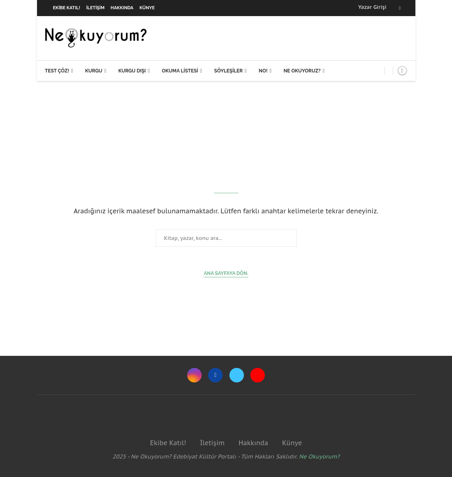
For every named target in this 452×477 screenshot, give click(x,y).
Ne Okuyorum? (319, 456)
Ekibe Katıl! (66, 7)
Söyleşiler (228, 71)
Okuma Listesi (180, 71)
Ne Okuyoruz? (301, 71)
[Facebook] (399, 8)
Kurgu (93, 71)
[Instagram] (194, 375)
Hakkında (122, 7)
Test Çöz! (57, 71)
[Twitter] (236, 375)
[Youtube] (257, 375)
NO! (263, 71)
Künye (147, 7)
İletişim (95, 7)
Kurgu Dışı (132, 71)
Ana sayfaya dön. (226, 273)
